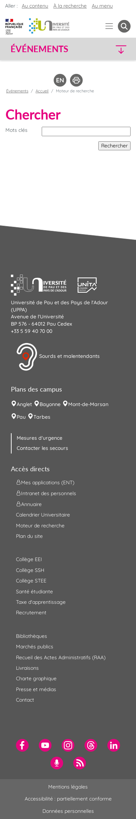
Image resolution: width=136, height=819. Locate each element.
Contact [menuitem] (25, 700)
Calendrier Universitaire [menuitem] (43, 514)
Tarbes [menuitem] (41, 417)
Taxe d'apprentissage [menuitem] (41, 602)
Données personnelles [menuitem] (68, 811)
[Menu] (109, 26)
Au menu (102, 6)
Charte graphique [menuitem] (36, 678)
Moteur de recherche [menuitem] (40, 525)
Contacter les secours (42, 448)
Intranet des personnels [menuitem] (46, 493)
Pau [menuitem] (21, 417)
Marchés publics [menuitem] (34, 646)
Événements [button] (39, 49)
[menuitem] (22, 745)
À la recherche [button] (70, 6)
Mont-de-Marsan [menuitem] (88, 404)
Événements (17, 90)
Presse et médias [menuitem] (36, 689)
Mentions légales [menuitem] (68, 787)
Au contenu (35, 6)
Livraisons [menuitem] (27, 668)
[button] (116, 49)
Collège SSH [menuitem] (30, 570)
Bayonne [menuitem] (50, 404)
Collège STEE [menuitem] (31, 580)
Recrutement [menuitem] (31, 612)
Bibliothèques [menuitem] (31, 636)
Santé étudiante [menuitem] (34, 591)
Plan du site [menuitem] (29, 536)
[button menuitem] (124, 26)
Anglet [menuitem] (24, 404)
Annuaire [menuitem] (29, 504)
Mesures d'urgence (39, 438)
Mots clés (16, 130)
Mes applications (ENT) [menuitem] (45, 482)
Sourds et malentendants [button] (58, 356)
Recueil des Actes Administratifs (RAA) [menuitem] (61, 657)
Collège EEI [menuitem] (29, 559)
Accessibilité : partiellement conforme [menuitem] (68, 798)
